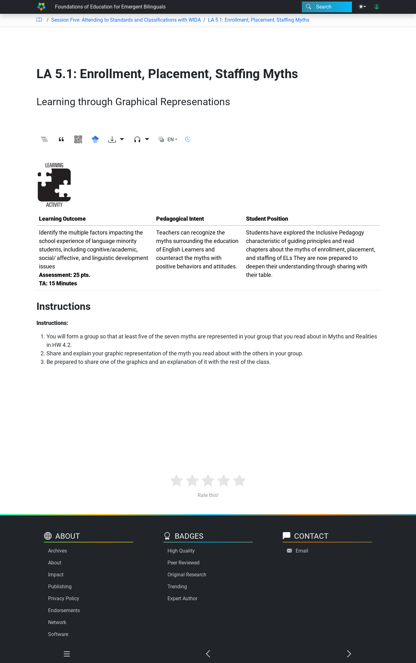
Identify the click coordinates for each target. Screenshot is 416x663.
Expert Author (182, 598)
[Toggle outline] (44, 140)
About (54, 563)
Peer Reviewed (183, 563)
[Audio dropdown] (141, 140)
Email (302, 551)
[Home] (41, 7)
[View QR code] (78, 140)
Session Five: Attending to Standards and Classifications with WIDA (126, 20)
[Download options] (116, 140)
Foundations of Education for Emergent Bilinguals (110, 7)
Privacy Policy (63, 598)
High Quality (181, 551)
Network (57, 622)
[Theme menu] (362, 7)
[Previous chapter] (207, 654)
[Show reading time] (188, 139)
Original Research (186, 575)
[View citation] (61, 140)
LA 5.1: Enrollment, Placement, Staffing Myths (258, 20)
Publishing (60, 587)
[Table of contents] (39, 20)
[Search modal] (327, 7)
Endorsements (64, 610)
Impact (55, 575)
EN (170, 140)
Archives (57, 551)
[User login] (376, 7)
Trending (177, 587)
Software (58, 634)
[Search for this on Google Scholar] (95, 140)
